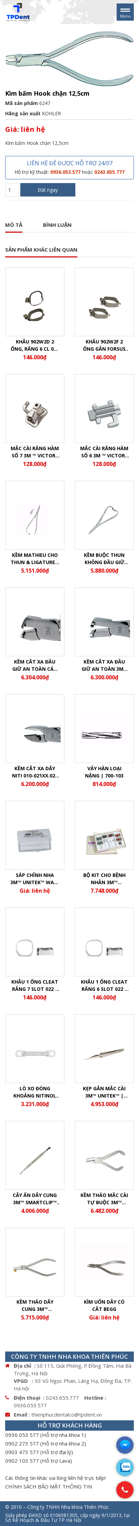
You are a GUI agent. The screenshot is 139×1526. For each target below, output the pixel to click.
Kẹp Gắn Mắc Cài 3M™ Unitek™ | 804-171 (104, 1092)
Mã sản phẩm (21, 103)
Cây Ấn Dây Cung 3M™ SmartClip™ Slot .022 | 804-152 (35, 1199)
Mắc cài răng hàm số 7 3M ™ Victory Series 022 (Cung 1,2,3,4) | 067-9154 (35, 452)
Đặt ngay (48, 190)
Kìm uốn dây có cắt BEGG (104, 1305)
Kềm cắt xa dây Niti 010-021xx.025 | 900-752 (35, 772)
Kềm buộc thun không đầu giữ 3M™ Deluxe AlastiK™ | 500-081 (104, 559)
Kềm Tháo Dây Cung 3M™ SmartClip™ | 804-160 (34, 1306)
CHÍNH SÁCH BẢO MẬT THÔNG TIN (48, 1486)
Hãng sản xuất (23, 113)
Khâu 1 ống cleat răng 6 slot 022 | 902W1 (104, 985)
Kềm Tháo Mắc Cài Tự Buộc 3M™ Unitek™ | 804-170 (104, 1199)
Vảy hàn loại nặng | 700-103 (104, 772)
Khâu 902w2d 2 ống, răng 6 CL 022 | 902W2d (35, 345)
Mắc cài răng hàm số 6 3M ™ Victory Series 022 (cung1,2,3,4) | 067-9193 (104, 452)
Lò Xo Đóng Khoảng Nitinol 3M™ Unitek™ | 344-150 (34, 1092)
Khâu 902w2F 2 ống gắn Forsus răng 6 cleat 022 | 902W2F (104, 345)
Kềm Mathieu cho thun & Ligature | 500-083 (35, 559)
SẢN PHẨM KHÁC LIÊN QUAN (41, 249)
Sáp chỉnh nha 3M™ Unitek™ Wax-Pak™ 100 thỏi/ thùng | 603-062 (34, 879)
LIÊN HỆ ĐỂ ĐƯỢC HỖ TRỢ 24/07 (69, 167)
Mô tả (13, 224)
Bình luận (57, 224)
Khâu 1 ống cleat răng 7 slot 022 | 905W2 (34, 985)
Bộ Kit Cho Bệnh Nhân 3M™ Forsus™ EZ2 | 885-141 (104, 879)
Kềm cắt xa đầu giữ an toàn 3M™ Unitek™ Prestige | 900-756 (104, 665)
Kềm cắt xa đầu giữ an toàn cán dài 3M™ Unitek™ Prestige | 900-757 (34, 665)
